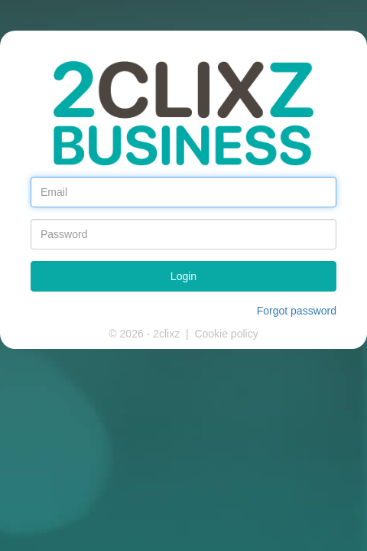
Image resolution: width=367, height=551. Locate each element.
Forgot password (296, 311)
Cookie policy (226, 334)
